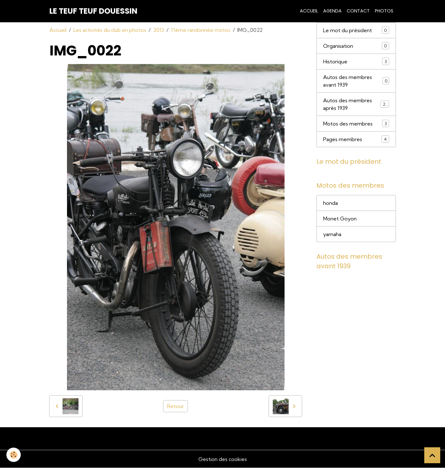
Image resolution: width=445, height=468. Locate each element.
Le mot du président (356, 30)
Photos (384, 11)
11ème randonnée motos (200, 30)
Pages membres (356, 139)
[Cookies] (13, 455)
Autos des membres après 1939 (356, 104)
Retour (175, 406)
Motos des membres (356, 123)
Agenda (332, 11)
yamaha (332, 234)
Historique (356, 61)
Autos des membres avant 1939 (356, 81)
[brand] (93, 11)
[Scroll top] (432, 455)
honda (330, 203)
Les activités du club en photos (109, 30)
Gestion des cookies (222, 459)
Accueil (309, 11)
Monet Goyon (340, 218)
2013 (158, 30)
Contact (358, 11)
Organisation (356, 45)
